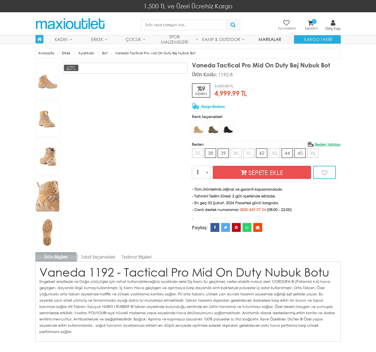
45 (300, 153)
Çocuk (133, 39)
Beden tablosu (328, 144)
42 (261, 153)
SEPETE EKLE (262, 172)
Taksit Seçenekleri (98, 257)
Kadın (61, 39)
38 (210, 153)
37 (197, 153)
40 (236, 153)
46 (312, 153)
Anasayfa (46, 53)
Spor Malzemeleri (174, 39)
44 (287, 153)
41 (248, 153)
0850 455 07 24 (253, 209)
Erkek (97, 39)
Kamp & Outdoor (221, 39)
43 (274, 153)
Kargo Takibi (318, 39)
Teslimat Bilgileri (136, 257)
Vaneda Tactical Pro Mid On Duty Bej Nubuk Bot (155, 53)
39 (223, 153)
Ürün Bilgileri (55, 257)
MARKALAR (269, 39)
